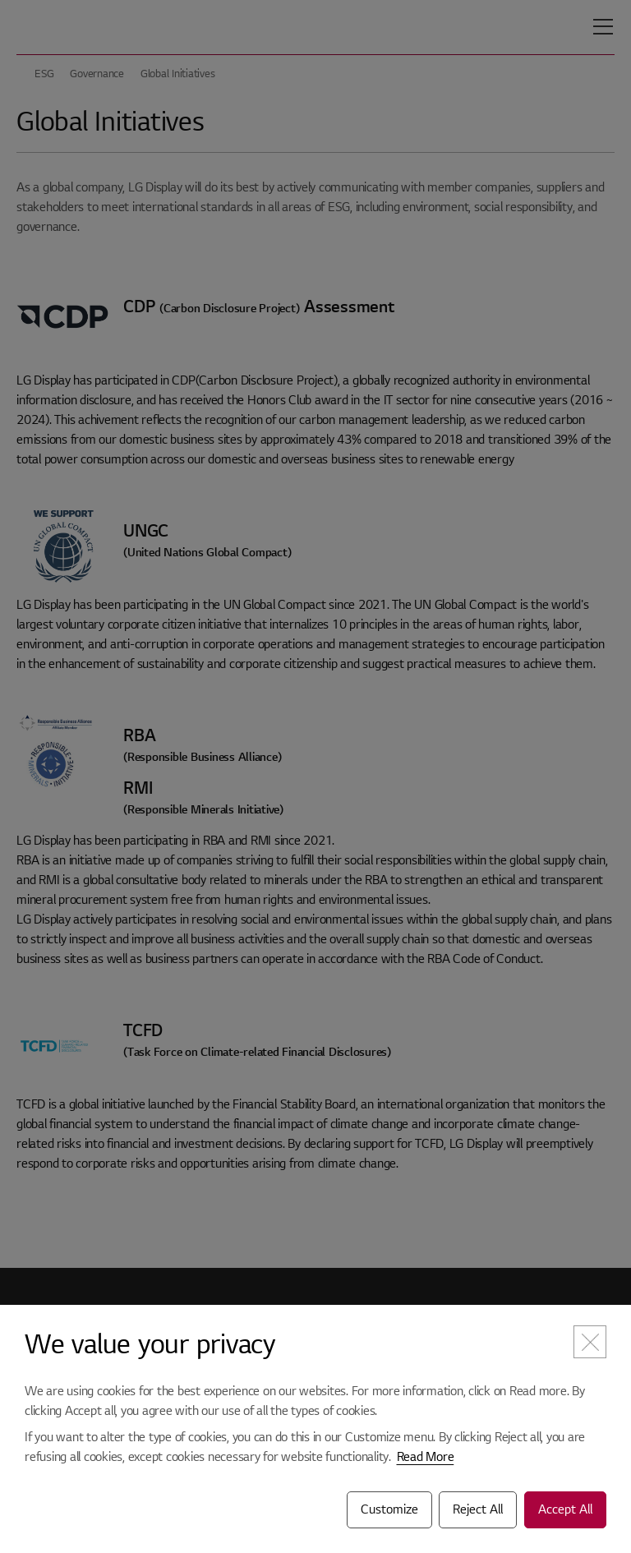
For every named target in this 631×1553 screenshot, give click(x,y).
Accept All (565, 1509)
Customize (389, 1509)
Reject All (478, 1509)
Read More (425, 1456)
